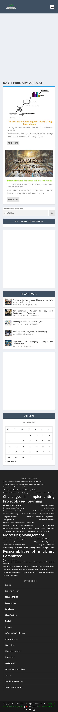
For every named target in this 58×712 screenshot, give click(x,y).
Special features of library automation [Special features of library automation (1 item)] (15, 566)
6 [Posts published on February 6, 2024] (16, 441)
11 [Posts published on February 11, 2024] (49, 441)
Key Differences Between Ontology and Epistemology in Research (33, 312)
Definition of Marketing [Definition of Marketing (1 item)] (10, 514)
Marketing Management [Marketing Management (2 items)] (23, 535)
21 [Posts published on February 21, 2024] (23, 451)
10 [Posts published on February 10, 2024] (43, 441)
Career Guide (10, 603)
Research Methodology (15, 187)
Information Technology (15, 633)
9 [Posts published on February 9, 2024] (36, 441)
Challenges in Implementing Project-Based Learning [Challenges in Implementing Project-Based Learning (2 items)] (29, 498)
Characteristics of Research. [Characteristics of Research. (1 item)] (12, 505)
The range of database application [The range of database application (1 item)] (42, 566)
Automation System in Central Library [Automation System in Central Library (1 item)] (15, 493)
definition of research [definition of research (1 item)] (29, 514)
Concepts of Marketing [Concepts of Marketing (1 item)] (47, 505)
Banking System (12, 591)
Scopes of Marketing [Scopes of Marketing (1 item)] (10, 560)
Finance (8, 627)
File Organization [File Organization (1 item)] (8, 520)
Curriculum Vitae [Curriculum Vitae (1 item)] (48, 508)
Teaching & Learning (30, 305)
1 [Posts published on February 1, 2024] (30, 435)
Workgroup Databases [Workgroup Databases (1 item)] (10, 575)
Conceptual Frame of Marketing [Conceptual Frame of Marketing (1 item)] (13, 508)
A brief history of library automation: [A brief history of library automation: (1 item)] (15, 487)
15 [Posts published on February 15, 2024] (30, 446)
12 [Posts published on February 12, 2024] (9, 446)
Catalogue (9, 609)
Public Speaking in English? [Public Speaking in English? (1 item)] (45, 548)
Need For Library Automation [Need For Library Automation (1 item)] (12, 542)
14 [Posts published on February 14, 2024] (23, 446)
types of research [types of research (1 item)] (29, 572)
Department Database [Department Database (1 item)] (47, 514)
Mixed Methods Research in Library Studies (29, 180)
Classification (11, 615)
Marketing (9, 645)
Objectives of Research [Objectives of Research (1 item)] (46, 545)
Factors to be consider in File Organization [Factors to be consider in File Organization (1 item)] (40, 517)
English (8, 621)
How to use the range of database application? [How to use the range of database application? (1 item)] (18, 522)
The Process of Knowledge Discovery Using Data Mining (29, 123)
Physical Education (13, 651)
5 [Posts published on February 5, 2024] (9, 441)
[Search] (52, 213)
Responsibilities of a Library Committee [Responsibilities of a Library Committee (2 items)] (29, 553)
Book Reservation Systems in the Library (30, 331)
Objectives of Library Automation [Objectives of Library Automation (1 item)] (14, 545)
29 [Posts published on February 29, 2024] (30, 457)
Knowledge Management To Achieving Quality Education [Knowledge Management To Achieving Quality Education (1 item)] (21, 528)
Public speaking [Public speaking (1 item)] (29, 548)
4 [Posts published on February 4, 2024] (49, 435)
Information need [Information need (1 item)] (48, 525)
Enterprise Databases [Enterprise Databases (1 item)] (10, 517)
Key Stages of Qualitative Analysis (27, 322)
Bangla (8, 585)
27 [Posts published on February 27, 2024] (16, 457)
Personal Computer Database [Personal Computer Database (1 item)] (13, 548)
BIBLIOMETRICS (11, 597)
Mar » (13, 461)
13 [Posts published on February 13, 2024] (16, 446)
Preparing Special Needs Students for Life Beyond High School (33, 301)
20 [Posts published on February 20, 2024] (16, 451)
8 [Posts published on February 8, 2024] (30, 441)
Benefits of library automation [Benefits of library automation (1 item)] (44, 493)
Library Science (47, 184)
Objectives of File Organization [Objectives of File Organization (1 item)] (44, 542)
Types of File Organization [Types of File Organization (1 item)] (11, 572)
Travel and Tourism (13, 687)
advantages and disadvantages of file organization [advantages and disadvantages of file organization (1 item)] (20, 490)
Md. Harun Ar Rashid (22, 128)
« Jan (7, 461)
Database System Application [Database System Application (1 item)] (12, 511)
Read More (13, 143)
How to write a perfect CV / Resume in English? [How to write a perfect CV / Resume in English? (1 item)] (18, 525)
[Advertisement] (29, 47)
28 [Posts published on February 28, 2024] (23, 457)
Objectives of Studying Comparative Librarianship (33, 342)
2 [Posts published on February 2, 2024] (36, 435)
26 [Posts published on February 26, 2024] (9, 457)
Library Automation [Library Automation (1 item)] (47, 528)
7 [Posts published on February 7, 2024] (23, 441)
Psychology (10, 657)
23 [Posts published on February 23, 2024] (37, 451)
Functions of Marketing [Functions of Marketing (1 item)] (46, 520)
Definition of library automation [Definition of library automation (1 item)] (43, 511)
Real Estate (10, 663)
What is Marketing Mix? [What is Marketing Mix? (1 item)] (46, 572)
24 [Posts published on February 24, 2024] (43, 451)
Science (8, 675)
